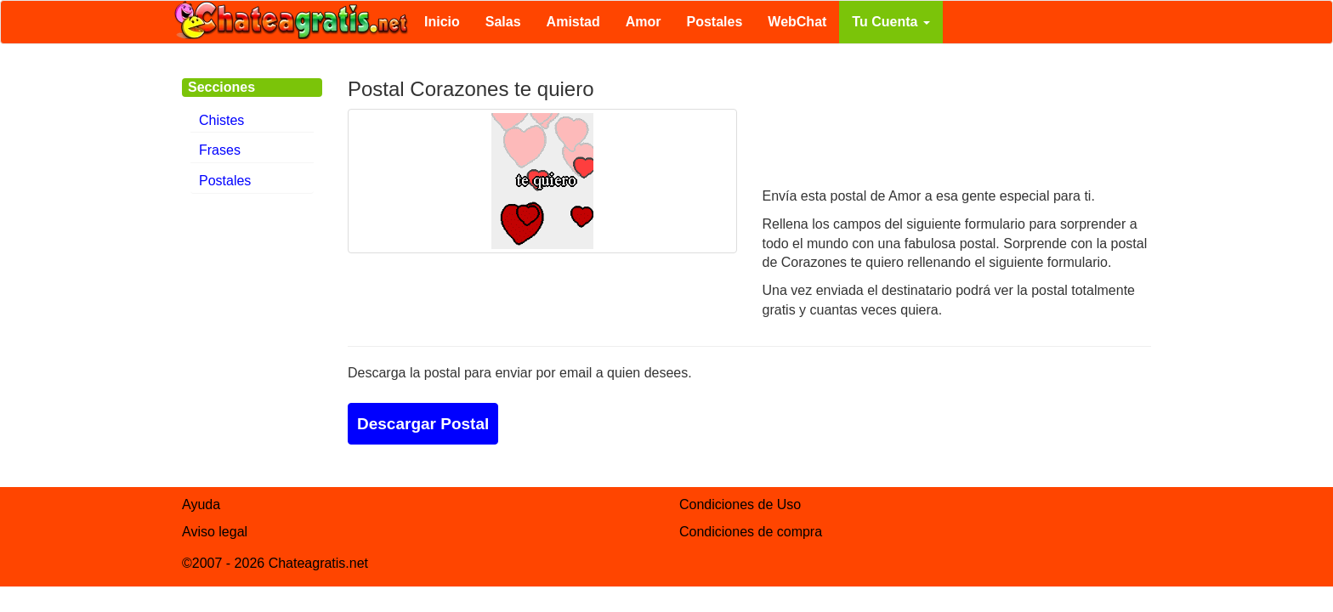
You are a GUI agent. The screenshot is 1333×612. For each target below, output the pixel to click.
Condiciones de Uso (740, 504)
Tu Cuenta (890, 21)
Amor (643, 21)
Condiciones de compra (750, 531)
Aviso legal (214, 531)
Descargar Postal (423, 424)
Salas (503, 21)
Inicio (442, 21)
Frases (220, 150)
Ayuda (201, 504)
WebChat (797, 21)
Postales (715, 21)
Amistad (573, 21)
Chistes (221, 120)
